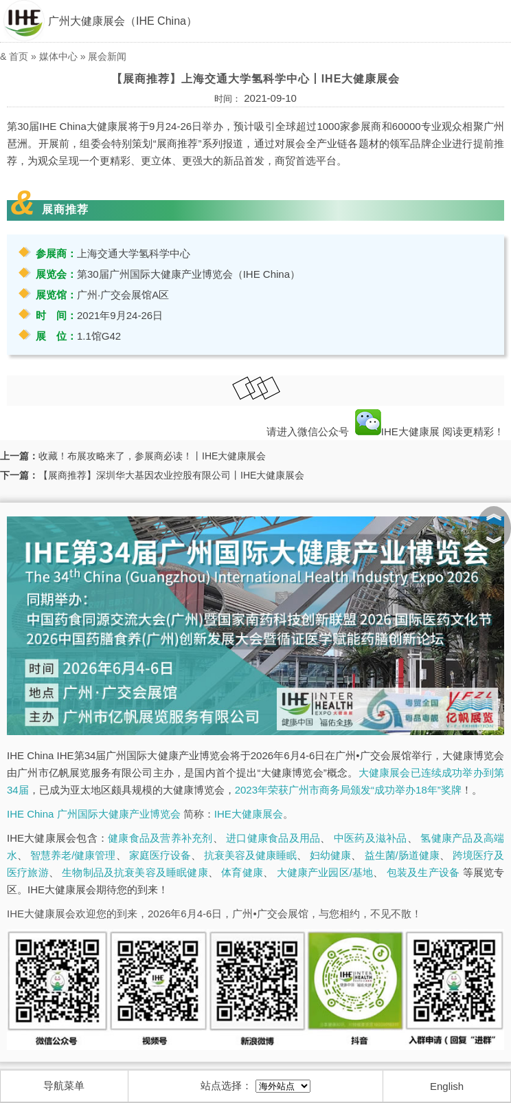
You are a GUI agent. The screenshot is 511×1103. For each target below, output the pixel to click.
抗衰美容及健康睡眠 (250, 855)
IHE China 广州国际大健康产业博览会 (94, 814)
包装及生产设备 (423, 872)
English (447, 1086)
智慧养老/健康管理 (72, 855)
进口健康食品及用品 (273, 838)
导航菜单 (63, 1085)
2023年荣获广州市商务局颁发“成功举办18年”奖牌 (348, 790)
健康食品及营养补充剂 (160, 838)
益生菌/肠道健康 (402, 855)
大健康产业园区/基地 (325, 872)
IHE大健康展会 (248, 814)
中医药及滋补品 (370, 838)
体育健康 (242, 872)
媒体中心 (58, 56)
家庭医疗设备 (160, 855)
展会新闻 (107, 56)
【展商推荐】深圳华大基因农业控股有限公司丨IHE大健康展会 (171, 475)
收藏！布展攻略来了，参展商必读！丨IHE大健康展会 (152, 455)
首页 (18, 56)
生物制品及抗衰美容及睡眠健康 (134, 872)
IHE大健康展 (397, 431)
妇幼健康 (330, 855)
